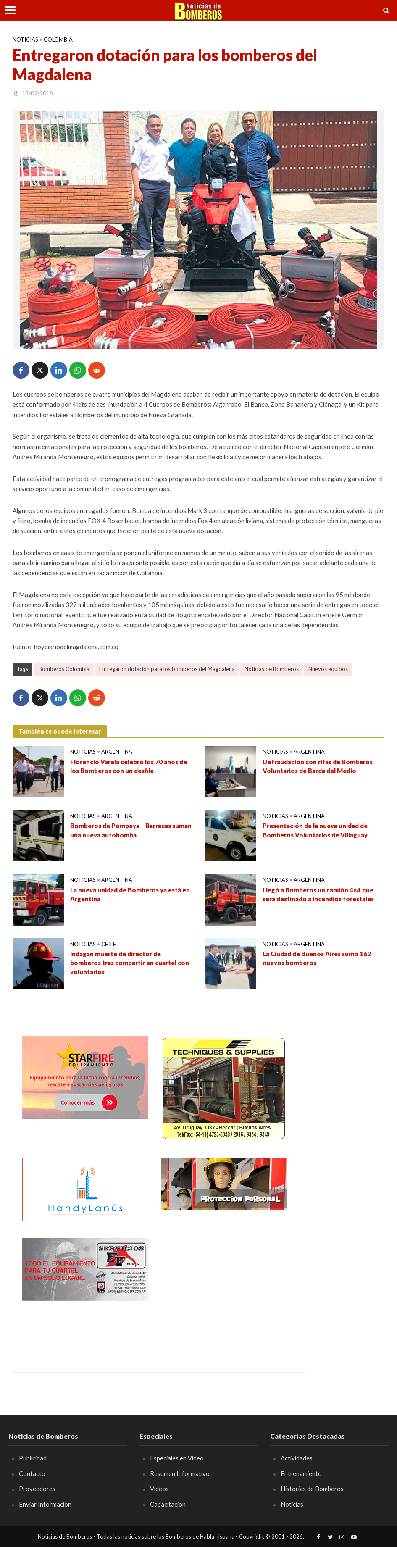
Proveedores (37, 1488)
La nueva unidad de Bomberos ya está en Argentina (130, 894)
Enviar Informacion (45, 1504)
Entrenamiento (301, 1473)
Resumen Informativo (180, 1473)
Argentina (116, 751)
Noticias (25, 39)
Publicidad (33, 1458)
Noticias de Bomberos (272, 669)
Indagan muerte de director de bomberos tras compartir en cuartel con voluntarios (129, 963)
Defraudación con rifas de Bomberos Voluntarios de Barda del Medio (318, 766)
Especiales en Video (177, 1458)
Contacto (32, 1473)
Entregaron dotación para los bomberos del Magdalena (167, 669)
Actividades (297, 1458)
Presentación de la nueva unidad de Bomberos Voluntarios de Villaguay (315, 830)
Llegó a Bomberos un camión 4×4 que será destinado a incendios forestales (318, 894)
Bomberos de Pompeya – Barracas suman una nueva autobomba (131, 830)
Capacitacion (168, 1504)
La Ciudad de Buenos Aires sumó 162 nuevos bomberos (317, 958)
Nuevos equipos (328, 669)
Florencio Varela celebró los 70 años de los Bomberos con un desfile (128, 766)
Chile (108, 944)
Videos (159, 1488)
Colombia (58, 39)
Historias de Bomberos (312, 1488)
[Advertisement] (224, 1290)
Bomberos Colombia (64, 669)
